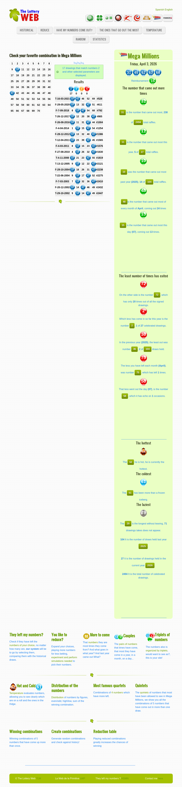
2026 (150, 565)
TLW (38, 778)
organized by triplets (156, 650)
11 (123, 142)
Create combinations (66, 731)
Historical (26, 30)
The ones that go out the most (119, 30)
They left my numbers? (26, 634)
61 (130, 493)
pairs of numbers (128, 644)
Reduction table (104, 731)
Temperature (154, 30)
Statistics (99, 39)
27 (142, 152)
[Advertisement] (144, 253)
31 (122, 112)
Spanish (159, 9)
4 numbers (117, 692)
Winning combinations (25, 731)
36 (134, 349)
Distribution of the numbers (64, 688)
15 (123, 225)
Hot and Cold (26, 685)
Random (80, 39)
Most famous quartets (109, 685)
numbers (93, 642)
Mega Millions (143, 56)
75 (137, 372)
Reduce (45, 30)
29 (128, 523)
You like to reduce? (59, 637)
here (160, 778)
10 (124, 172)
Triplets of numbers (162, 637)
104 (149, 182)
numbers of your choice (21, 645)
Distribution (57, 697)
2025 (143, 546)
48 (124, 201)
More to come (100, 634)
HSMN (125, 778)
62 (130, 462)
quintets (144, 692)
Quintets (141, 685)
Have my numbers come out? (74, 30)
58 (124, 396)
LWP (82, 778)
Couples (129, 635)
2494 (138, 122)
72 (157, 294)
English (169, 9)
